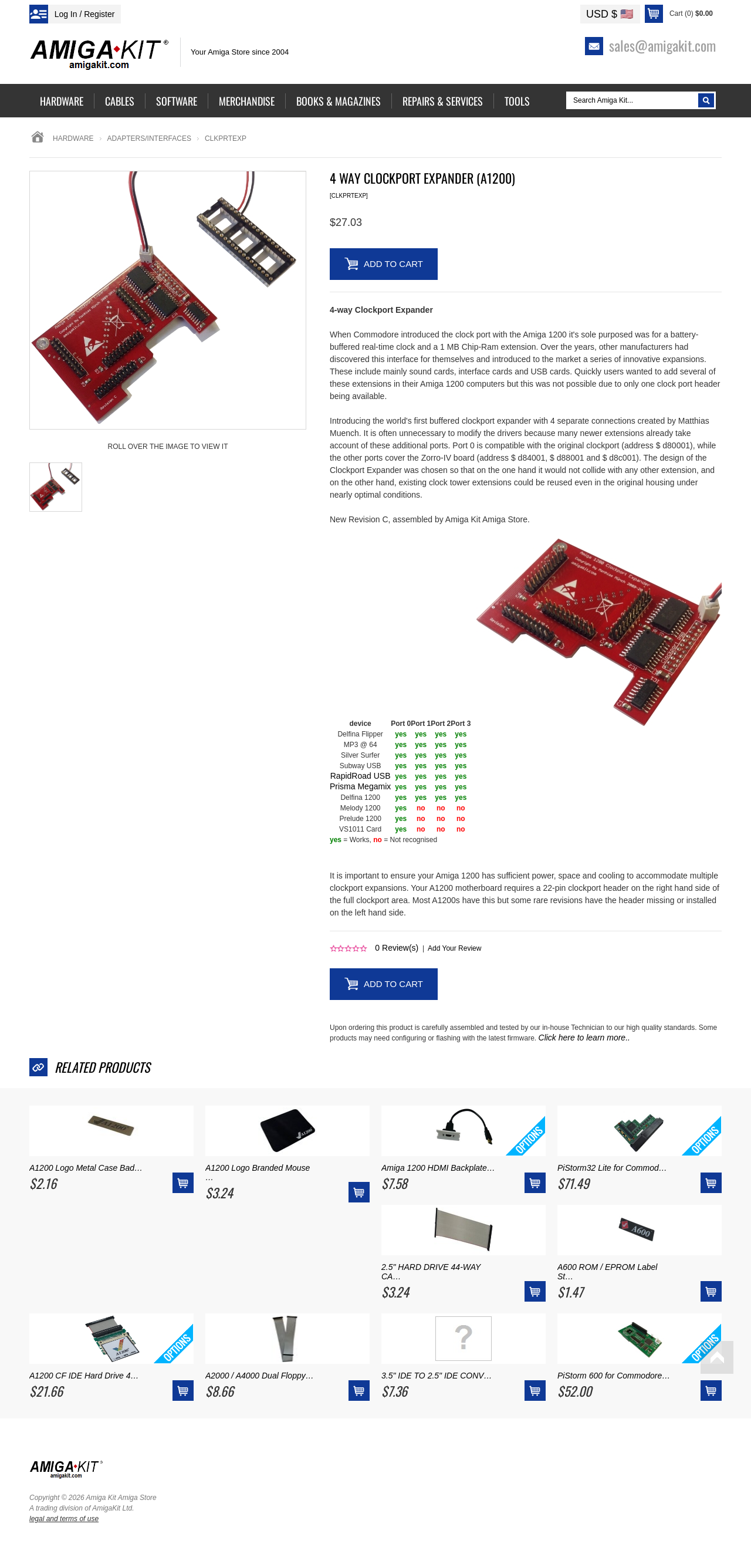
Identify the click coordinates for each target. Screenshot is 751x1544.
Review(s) (396, 947)
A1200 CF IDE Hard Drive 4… (83, 1375)
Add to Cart (393, 264)
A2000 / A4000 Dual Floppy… (259, 1375)
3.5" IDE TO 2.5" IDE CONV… (436, 1375)
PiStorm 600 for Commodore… (613, 1375)
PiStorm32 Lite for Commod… (612, 1168)
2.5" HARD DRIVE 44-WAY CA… (431, 1271)
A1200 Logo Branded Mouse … (257, 1172)
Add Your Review (454, 948)
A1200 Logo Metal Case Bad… (86, 1168)
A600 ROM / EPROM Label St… (607, 1271)
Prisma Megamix (360, 786)
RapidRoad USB (360, 776)
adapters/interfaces (149, 138)
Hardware (73, 138)
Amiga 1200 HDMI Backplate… (438, 1168)
